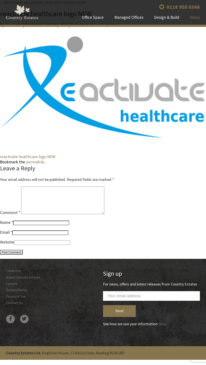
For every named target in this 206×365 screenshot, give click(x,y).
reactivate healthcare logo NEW (27, 156)
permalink (35, 161)
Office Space (93, 23)
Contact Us (15, 311)
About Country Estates (24, 283)
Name (5, 227)
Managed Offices (128, 23)
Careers (12, 290)
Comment (10, 217)
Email (5, 237)
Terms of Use (17, 304)
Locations (14, 276)
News (195, 23)
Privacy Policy (17, 297)
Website (7, 247)
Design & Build (166, 23)
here (162, 329)
